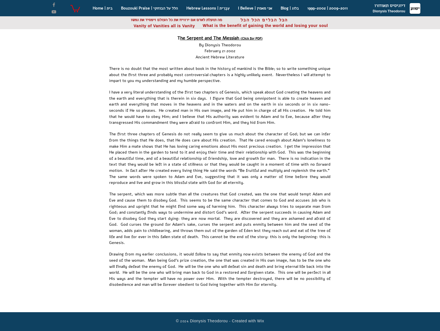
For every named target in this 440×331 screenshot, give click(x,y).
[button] (75, 8)
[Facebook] (54, 5)
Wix (260, 321)
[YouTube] (54, 12)
